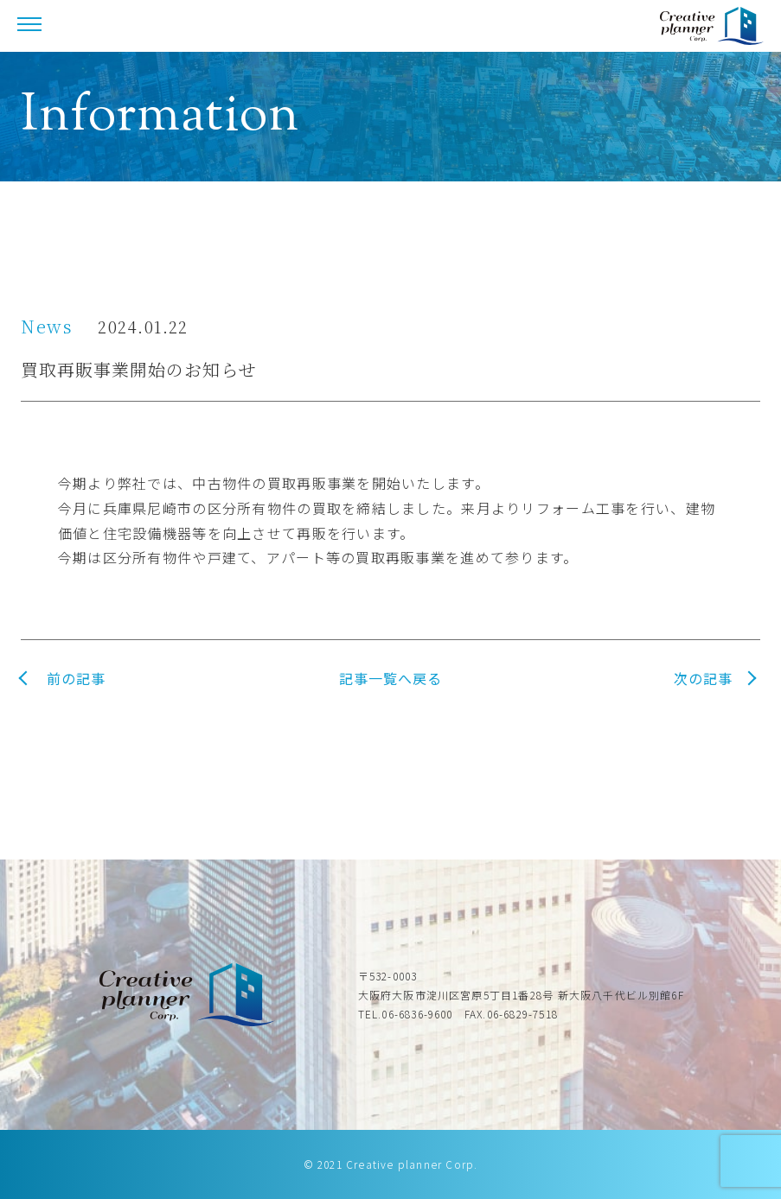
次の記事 (703, 678)
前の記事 (76, 678)
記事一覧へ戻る (390, 678)
